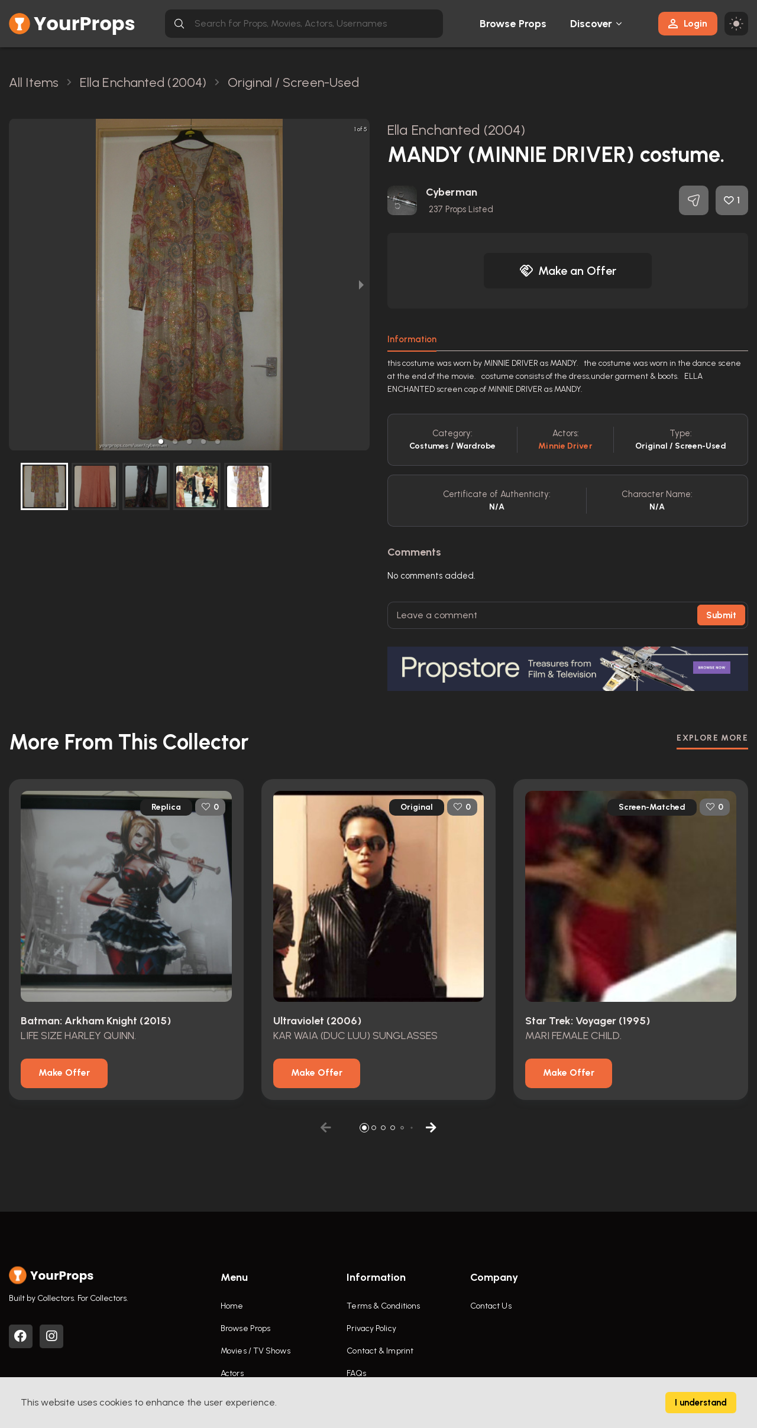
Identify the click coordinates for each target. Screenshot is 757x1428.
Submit (721, 615)
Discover (591, 23)
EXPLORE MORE (712, 738)
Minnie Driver (565, 446)
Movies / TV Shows (255, 1351)
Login (687, 23)
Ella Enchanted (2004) (456, 129)
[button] (160, 441)
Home (232, 1306)
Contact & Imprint (380, 1351)
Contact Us (491, 1306)
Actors (232, 1373)
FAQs (356, 1373)
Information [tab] (411, 339)
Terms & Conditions (383, 1306)
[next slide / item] (361, 284)
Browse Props (513, 23)
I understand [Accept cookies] (701, 1402)
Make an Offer (567, 271)
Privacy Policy (371, 1328)
